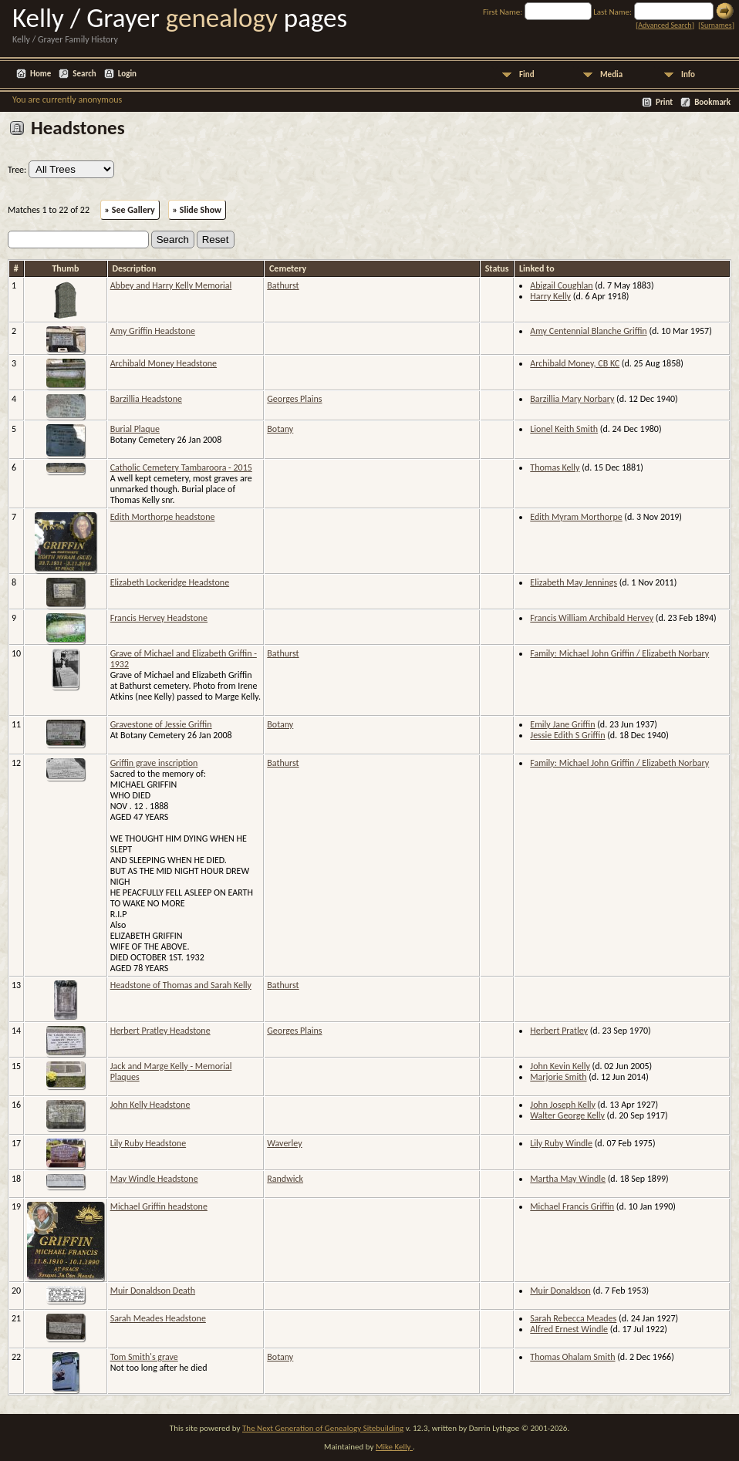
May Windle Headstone (154, 1178)
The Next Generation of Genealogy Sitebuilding (322, 1428)
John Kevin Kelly (560, 1066)
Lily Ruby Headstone (148, 1143)
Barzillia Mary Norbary (572, 398)
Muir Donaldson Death (152, 1290)
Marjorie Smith (558, 1076)
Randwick (285, 1178)
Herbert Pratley (559, 1030)
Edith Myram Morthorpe (576, 516)
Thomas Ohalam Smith (572, 1356)
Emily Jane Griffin (562, 724)
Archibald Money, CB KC (574, 363)
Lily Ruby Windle (561, 1143)
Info (688, 74)
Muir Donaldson (560, 1290)
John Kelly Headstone (150, 1104)
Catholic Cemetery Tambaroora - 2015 (181, 467)
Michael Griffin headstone (159, 1206)
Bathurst (283, 285)
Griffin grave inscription (154, 762)
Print (664, 102)
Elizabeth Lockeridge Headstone (169, 582)
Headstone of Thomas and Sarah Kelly (180, 985)
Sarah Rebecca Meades (573, 1318)
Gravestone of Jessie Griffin (161, 724)
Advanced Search (664, 25)
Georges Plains (294, 398)
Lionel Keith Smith (564, 428)
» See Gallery (130, 209)
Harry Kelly (550, 296)
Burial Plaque (135, 428)
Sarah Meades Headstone (158, 1318)
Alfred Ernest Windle (569, 1329)
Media (611, 74)
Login (127, 74)
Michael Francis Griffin (572, 1206)
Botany (280, 428)
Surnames (715, 25)
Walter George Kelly (567, 1115)
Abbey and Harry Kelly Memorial (171, 285)
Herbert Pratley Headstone (160, 1030)
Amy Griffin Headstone (152, 331)
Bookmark (712, 102)
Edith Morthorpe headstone (162, 516)
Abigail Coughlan (561, 285)
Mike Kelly (394, 1447)
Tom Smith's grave (144, 1356)
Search (84, 74)
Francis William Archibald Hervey (591, 617)
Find (527, 74)
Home (40, 74)
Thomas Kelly (554, 467)
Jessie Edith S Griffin (567, 735)
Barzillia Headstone (146, 398)
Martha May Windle (568, 1178)
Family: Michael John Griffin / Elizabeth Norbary (619, 653)
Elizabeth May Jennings (573, 582)
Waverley (284, 1143)
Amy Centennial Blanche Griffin (588, 331)
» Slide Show (197, 209)
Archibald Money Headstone (163, 363)
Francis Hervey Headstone (159, 617)
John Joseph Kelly (563, 1104)
